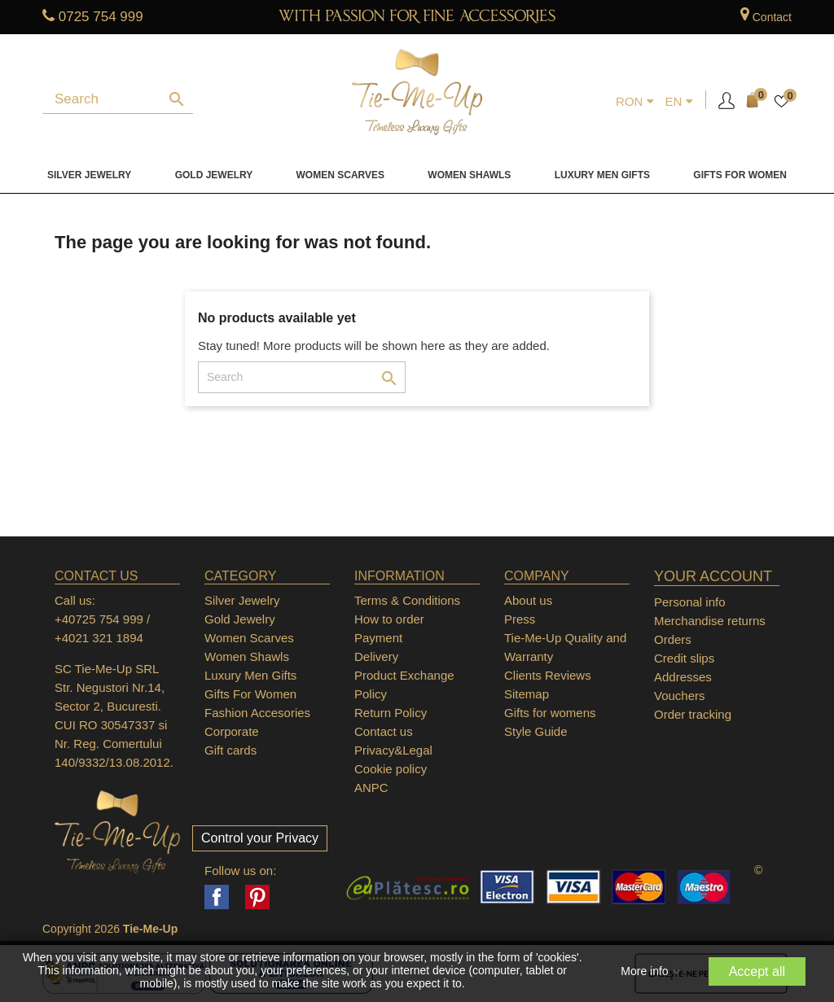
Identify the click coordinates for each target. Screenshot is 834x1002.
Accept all (757, 971)
